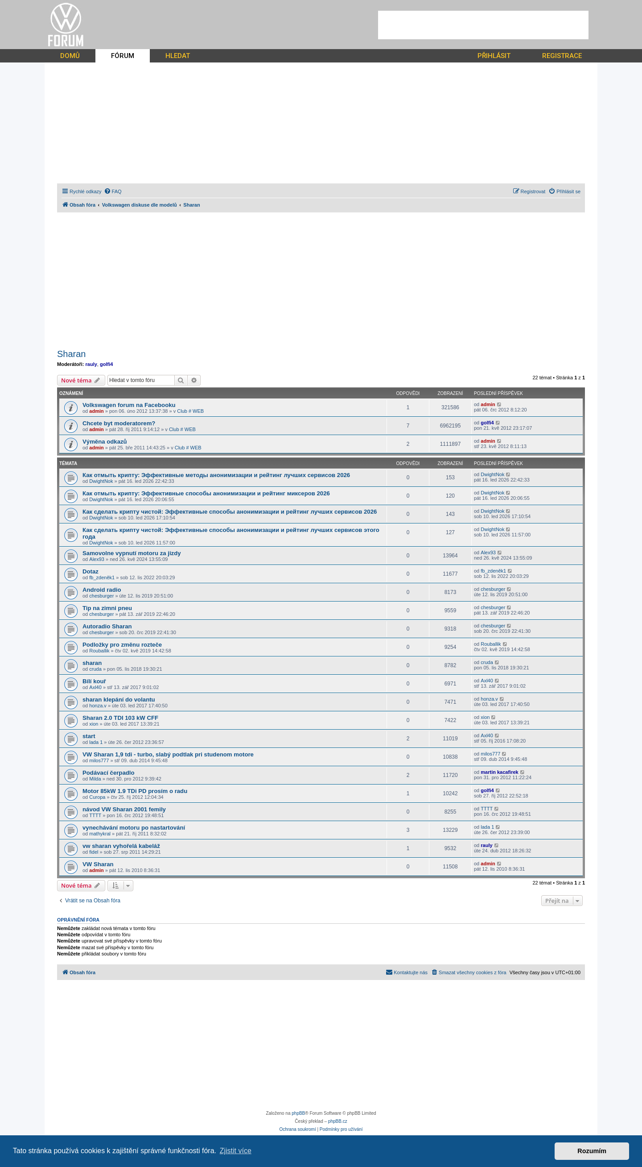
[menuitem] (113, 191)
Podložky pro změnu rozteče (122, 644)
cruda (95, 669)
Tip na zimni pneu (107, 608)
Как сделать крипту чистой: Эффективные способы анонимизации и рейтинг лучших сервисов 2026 (229, 511)
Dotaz (90, 571)
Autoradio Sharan (107, 626)
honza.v (98, 705)
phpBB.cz (337, 1121)
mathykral (100, 833)
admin (96, 411)
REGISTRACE (562, 56)
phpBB (298, 1113)
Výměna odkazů (104, 441)
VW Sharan (98, 864)
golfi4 (106, 364)
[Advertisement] (483, 25)
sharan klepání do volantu (118, 699)
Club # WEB (190, 411)
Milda (95, 778)
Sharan (71, 354)
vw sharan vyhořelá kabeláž (121, 846)
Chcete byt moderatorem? (118, 423)
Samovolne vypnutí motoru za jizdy (131, 553)
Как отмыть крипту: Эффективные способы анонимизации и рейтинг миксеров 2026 (206, 493)
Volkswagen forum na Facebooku (129, 405)
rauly (91, 364)
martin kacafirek (499, 772)
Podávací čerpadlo (108, 772)
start (88, 736)
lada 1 (96, 742)
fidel (93, 852)
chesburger (101, 595)
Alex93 (96, 559)
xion (93, 724)
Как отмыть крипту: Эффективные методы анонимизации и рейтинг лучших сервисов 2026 (216, 475)
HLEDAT (177, 56)
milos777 (99, 760)
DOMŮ (70, 56)
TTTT (95, 815)
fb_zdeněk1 (102, 577)
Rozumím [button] (591, 1151)
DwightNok (101, 481)
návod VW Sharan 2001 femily (124, 809)
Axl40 (95, 687)
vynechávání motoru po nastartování (133, 827)
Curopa (97, 797)
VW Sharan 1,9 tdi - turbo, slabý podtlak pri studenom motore (168, 754)
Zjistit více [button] (235, 1151)
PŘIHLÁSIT (493, 56)
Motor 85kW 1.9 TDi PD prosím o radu (134, 791)
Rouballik (99, 650)
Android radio (101, 589)
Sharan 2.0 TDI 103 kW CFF (120, 717)
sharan (92, 663)
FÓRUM (122, 56)
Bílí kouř (94, 681)
